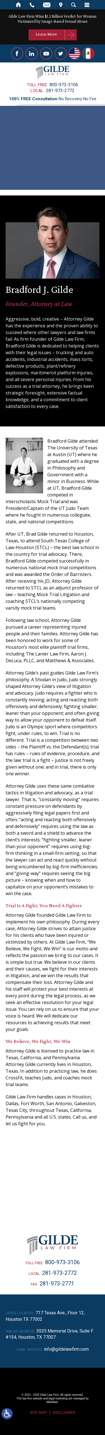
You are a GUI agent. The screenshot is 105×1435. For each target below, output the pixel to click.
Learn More (46, 34)
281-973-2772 (60, 90)
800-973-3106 (64, 84)
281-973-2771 (56, 1283)
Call (32, 5)
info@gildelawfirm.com (66, 1349)
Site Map (38, 1412)
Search (73, 5)
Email (47, 5)
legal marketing (58, 1398)
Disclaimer (64, 1412)
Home (18, 5)
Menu (86, 5)
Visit (61, 5)
